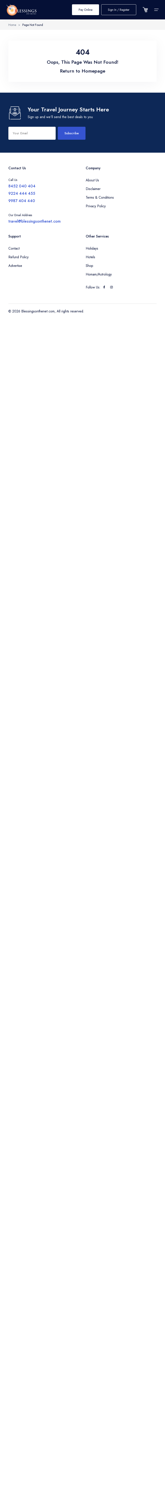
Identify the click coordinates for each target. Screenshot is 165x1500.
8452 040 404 (21, 186)
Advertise (15, 265)
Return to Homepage (82, 70)
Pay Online (85, 10)
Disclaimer (93, 188)
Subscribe (71, 133)
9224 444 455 (21, 193)
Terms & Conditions (100, 197)
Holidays (92, 248)
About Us (92, 180)
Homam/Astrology (99, 274)
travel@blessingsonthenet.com (34, 221)
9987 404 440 (21, 201)
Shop (89, 265)
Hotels (90, 257)
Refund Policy (18, 257)
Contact (14, 248)
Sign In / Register (119, 10)
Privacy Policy (96, 206)
